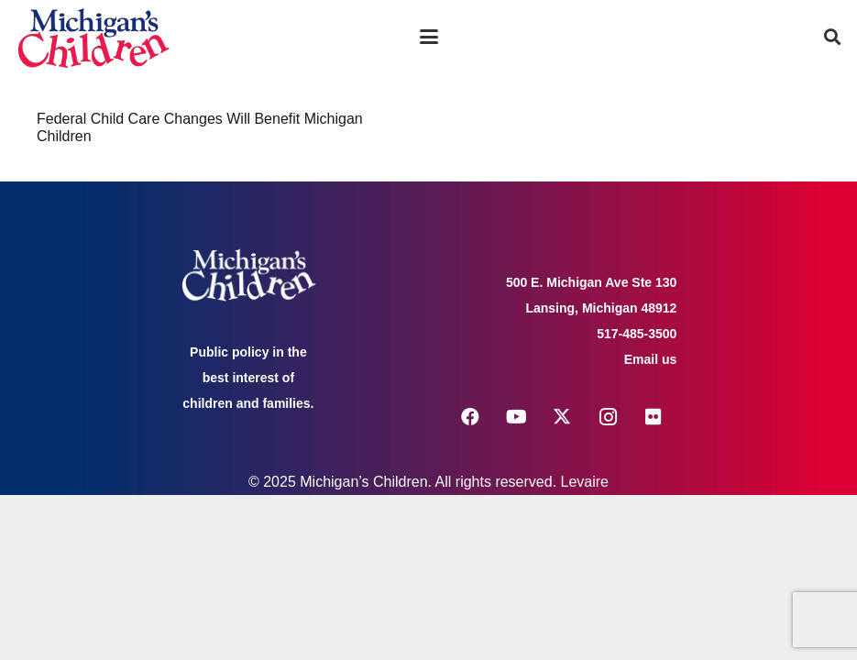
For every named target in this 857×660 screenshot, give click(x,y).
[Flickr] (653, 417)
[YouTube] (516, 417)
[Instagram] (608, 417)
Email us (650, 359)
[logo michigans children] (93, 37)
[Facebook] (470, 417)
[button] (429, 37)
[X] (562, 417)
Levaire (585, 482)
